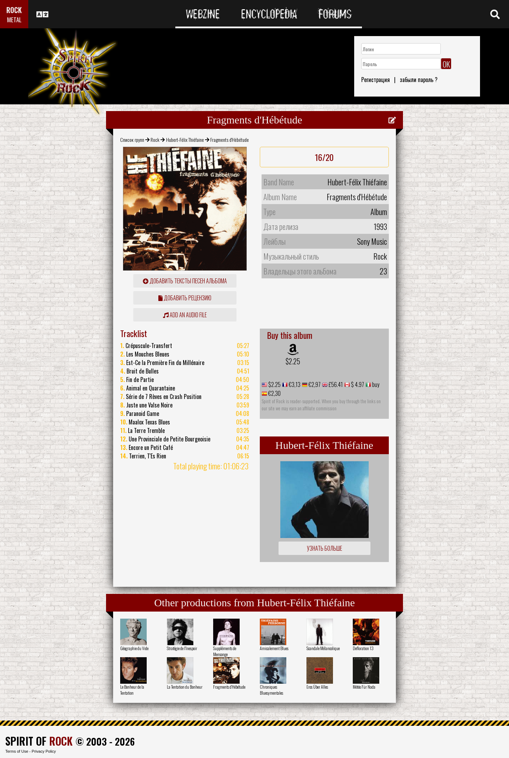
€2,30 (274, 393)
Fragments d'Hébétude (229, 687)
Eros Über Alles (317, 687)
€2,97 (314, 384)
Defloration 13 (363, 648)
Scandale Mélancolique (323, 648)
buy (375, 384)
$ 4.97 (357, 384)
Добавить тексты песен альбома (185, 281)
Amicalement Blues (274, 648)
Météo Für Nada (364, 687)
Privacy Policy (44, 751)
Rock (155, 139)
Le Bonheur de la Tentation (132, 690)
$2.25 (293, 361)
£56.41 (335, 384)
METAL (14, 19)
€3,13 (294, 384)
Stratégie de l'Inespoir (182, 648)
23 (383, 271)
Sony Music (372, 241)
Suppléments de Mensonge (224, 651)
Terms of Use (16, 751)
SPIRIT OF (38, 741)
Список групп (132, 139)
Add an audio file (185, 315)
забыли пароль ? (419, 79)
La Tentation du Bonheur (185, 687)
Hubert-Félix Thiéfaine (185, 139)
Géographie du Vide (134, 648)
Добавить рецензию (184, 298)
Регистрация (375, 79)
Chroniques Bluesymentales (271, 690)
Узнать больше (324, 548)
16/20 (324, 157)
